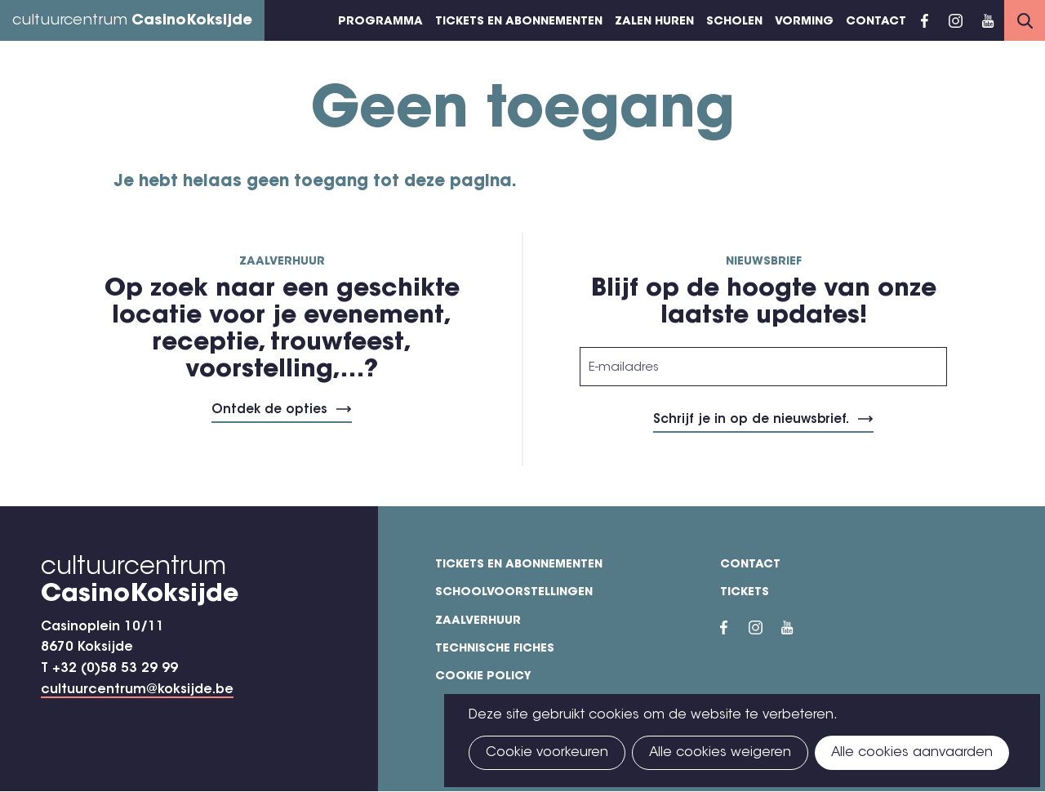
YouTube (988, 20)
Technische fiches (494, 649)
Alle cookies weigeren (720, 752)
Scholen (734, 22)
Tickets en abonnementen (519, 22)
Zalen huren (654, 22)
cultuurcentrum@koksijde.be (137, 689)
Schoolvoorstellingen (514, 592)
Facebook (924, 20)
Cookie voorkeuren (547, 752)
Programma (380, 22)
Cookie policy (483, 677)
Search (1024, 20)
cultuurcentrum (132, 21)
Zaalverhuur (478, 621)
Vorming (804, 22)
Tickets (744, 592)
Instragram (955, 20)
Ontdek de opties (269, 410)
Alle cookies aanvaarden (912, 752)
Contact (876, 22)
